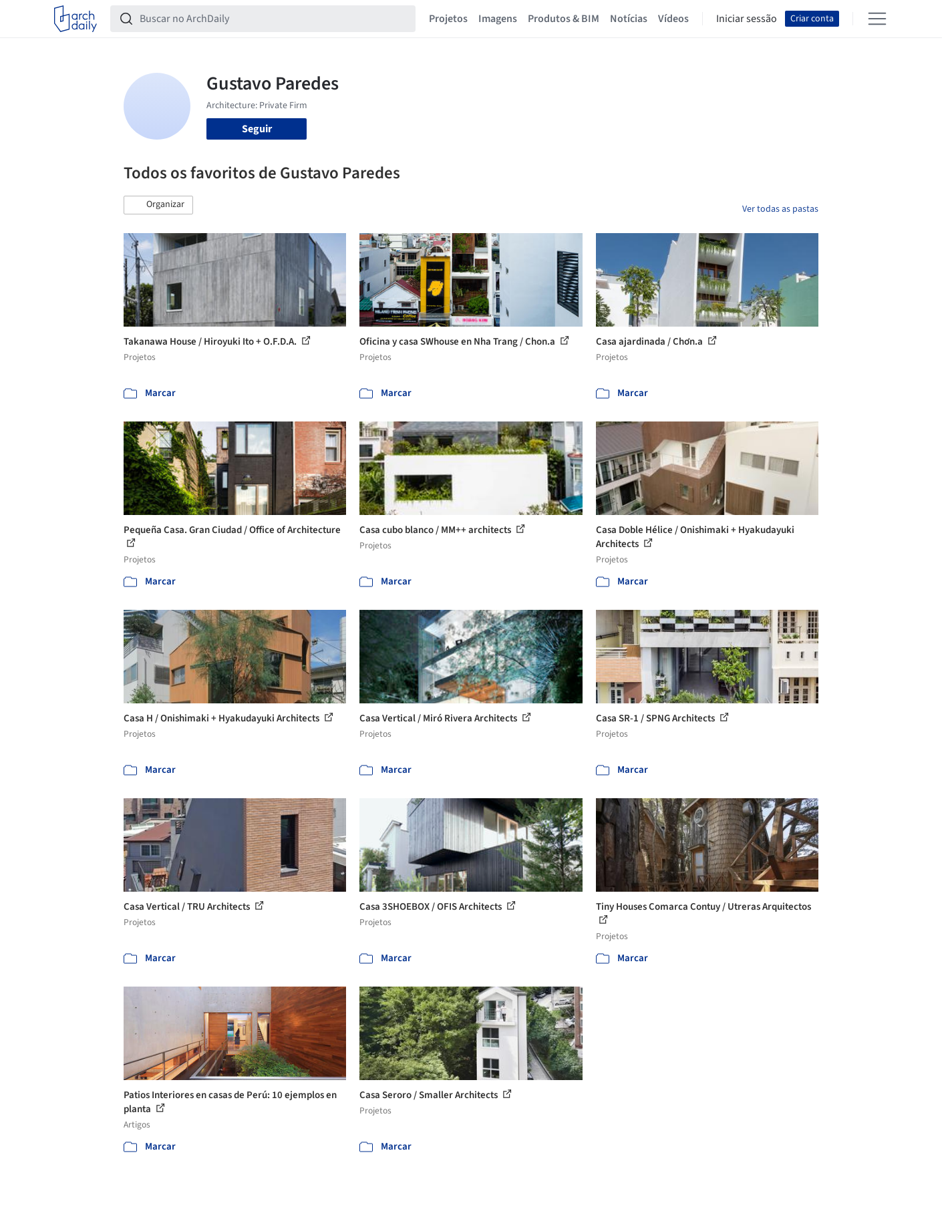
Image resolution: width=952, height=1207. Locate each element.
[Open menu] (877, 18)
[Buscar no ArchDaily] (274, 19)
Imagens (497, 18)
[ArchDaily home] (75, 18)
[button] (158, 205)
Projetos (448, 18)
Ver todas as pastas (780, 209)
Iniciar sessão (746, 18)
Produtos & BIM (563, 18)
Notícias (628, 18)
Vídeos (673, 18)
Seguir (257, 129)
